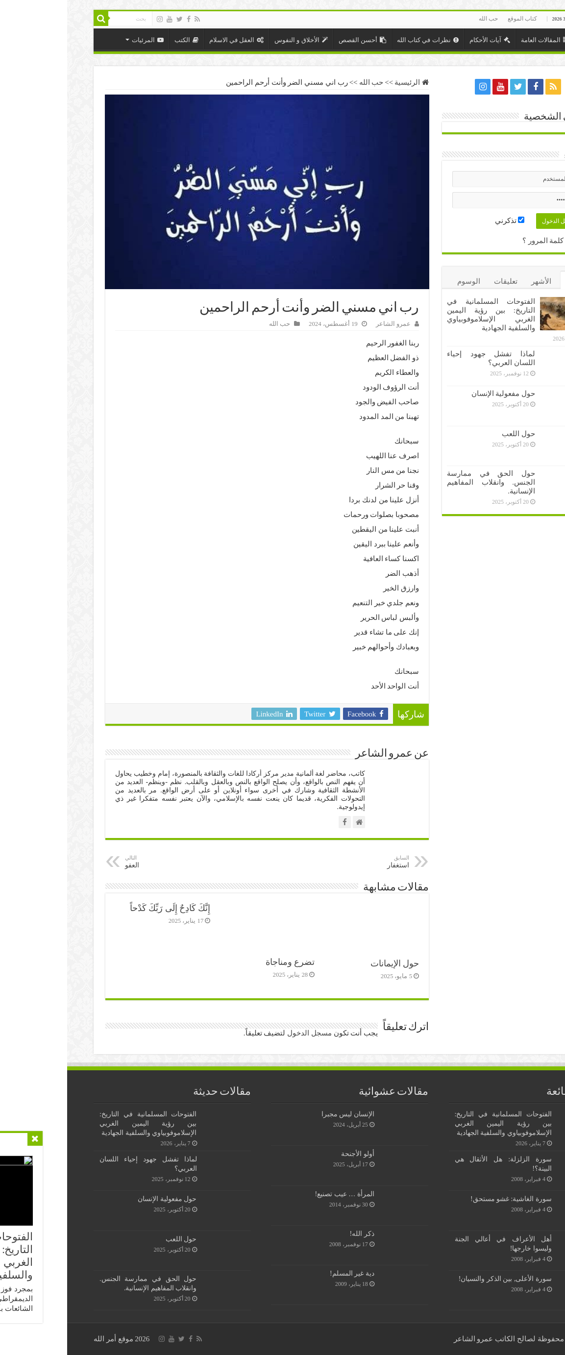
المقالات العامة (478, 40)
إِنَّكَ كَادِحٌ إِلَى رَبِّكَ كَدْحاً (103, 908)
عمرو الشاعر (326, 323)
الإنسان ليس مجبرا (280, 1114)
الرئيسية (521, 38)
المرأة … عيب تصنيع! (277, 1194)
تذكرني (443, 220)
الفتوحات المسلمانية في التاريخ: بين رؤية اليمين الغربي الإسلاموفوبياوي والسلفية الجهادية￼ (436, 1123)
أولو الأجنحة (290, 1154)
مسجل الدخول (242, 1033)
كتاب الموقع (455, 18)
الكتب (119, 40)
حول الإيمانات (327, 963)
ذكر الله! (295, 1233)
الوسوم (401, 281)
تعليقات (438, 281)
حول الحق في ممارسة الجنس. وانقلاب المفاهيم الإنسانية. (424, 482)
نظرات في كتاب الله (361, 40)
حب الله (421, 18)
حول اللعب (451, 434)
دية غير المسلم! (285, 1273)
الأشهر (474, 281)
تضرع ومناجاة (222, 962)
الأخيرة (508, 281)
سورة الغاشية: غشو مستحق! (444, 1199)
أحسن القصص (295, 40)
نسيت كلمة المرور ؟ (485, 241)
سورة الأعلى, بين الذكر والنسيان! (438, 1278)
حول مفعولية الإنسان (436, 393)
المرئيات (81, 40)
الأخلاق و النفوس (234, 40)
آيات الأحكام (422, 40)
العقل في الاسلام (169, 40)
